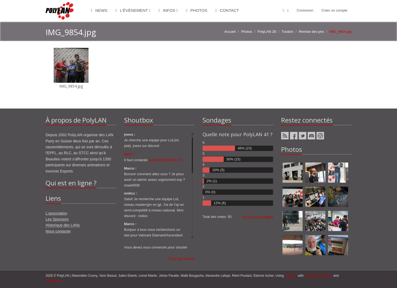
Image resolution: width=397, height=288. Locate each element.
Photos (196, 10)
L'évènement (132, 10)
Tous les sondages (257, 217)
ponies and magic (318, 276)
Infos (168, 10)
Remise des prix (311, 32)
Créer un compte (334, 10)
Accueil (230, 32)
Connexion (305, 10)
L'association (56, 213)
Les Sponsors (57, 219)
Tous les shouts (182, 259)
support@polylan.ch (165, 160)
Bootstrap (54, 281)
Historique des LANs (63, 225)
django (291, 276)
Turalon (287, 32)
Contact (227, 10)
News (99, 10)
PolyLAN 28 (267, 32)
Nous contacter (58, 231)
